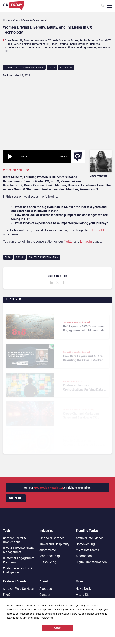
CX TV (52, 67)
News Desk (83, 588)
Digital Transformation (43, 257)
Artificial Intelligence (89, 538)
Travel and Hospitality (54, 544)
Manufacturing (49, 556)
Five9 (6, 595)
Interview (66, 67)
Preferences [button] (47, 617)
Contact (44, 595)
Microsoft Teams (87, 550)
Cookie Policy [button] (69, 613)
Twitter (68, 241)
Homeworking (85, 544)
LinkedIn (86, 241)
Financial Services (51, 538)
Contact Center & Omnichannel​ (24, 67)
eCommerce (47, 550)
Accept (57, 627)
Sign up (15, 498)
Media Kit (82, 595)
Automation (84, 556)
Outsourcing (47, 562)
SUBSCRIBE (97, 230)
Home (6, 20)
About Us (45, 588)
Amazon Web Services (18, 588)
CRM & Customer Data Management (18, 550)
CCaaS (20, 257)
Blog (8, 257)
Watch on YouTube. (16, 170)
